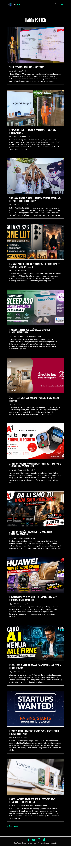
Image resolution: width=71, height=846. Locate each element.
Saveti (33, 538)
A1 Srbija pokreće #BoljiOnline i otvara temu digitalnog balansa (30, 533)
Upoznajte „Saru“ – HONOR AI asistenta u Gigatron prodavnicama (32, 132)
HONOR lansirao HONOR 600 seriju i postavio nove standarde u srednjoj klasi (32, 801)
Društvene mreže (24, 538)
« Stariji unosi (12, 826)
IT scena (23, 137)
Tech (24, 71)
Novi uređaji (24, 336)
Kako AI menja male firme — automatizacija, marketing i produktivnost (35, 667)
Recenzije (32, 336)
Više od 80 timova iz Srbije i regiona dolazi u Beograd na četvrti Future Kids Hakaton (35, 200)
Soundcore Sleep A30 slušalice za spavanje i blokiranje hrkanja (30, 331)
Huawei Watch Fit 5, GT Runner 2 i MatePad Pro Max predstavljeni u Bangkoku (33, 599)
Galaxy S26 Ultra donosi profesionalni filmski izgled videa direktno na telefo (34, 266)
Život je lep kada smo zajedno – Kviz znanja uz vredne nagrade (34, 399)
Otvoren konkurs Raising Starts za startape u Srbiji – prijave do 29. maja (35, 733)
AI (18, 137)
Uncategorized (23, 270)
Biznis (20, 71)
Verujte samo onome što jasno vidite (26, 67)
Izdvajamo (29, 806)
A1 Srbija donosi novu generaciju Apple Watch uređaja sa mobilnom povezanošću (35, 465)
